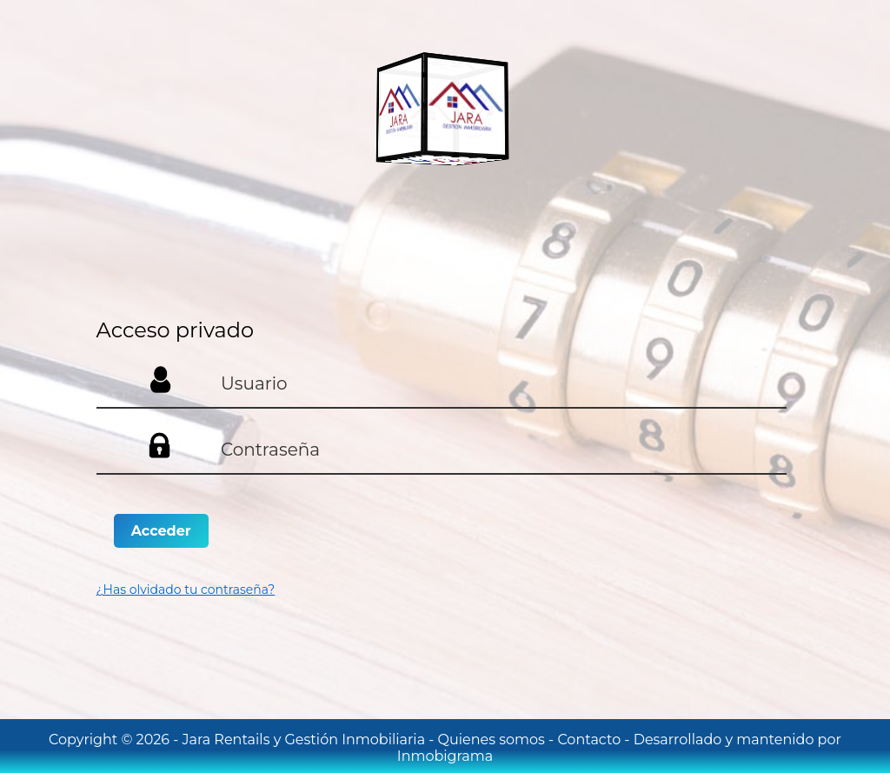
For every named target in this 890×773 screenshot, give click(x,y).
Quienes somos (493, 739)
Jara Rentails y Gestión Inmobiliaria (306, 739)
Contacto (590, 739)
